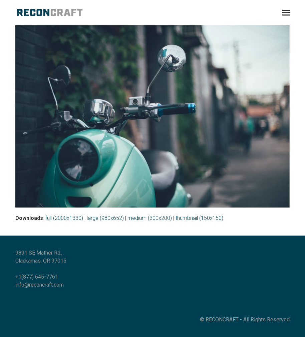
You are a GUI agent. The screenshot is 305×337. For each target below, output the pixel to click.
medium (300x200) (149, 218)
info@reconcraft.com (39, 285)
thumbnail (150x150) (199, 218)
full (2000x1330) (64, 218)
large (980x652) (105, 218)
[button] (286, 12)
